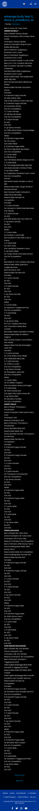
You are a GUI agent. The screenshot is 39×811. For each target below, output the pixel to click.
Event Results (21, 793)
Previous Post (20, 775)
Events (12, 793)
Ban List (33, 797)
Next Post (19, 781)
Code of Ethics (23, 797)
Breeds (5, 793)
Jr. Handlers (32, 793)
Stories (8, 24)
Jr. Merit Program (9, 797)
